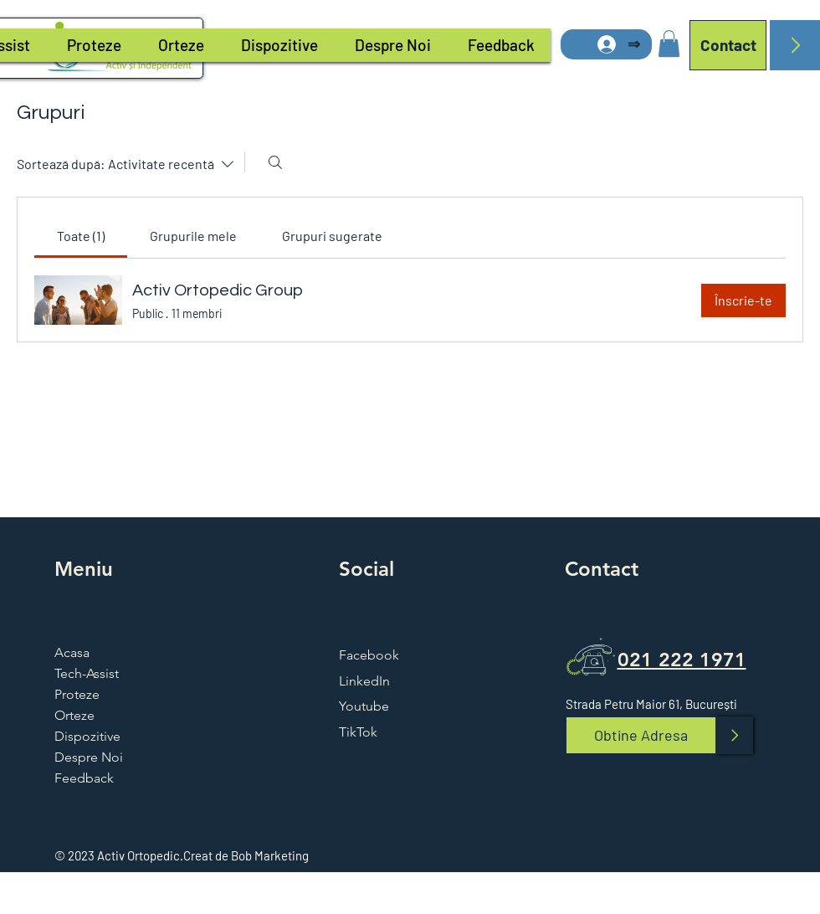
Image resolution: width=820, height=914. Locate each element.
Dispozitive (87, 736)
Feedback (84, 778)
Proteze (77, 694)
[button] (669, 43)
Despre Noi (88, 757)
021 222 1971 (682, 659)
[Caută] (275, 162)
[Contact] (727, 45)
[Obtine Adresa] (641, 735)
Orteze (74, 715)
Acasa (72, 652)
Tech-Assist (86, 673)
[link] (81, 236)
